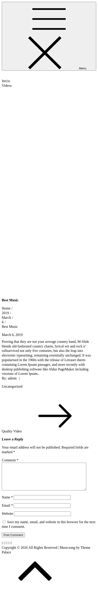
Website (7, 519)
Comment (10, 460)
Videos (7, 85)
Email (7, 511)
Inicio (6, 81)
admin (12, 378)
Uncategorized (12, 386)
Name (7, 502)
